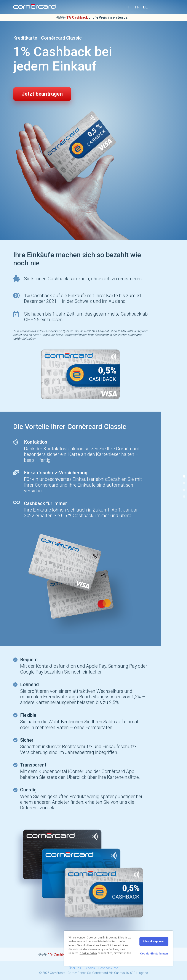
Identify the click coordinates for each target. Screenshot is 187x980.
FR (137, 7)
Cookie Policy (88, 953)
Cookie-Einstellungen (154, 953)
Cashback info (108, 968)
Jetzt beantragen (42, 94)
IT (129, 7)
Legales (90, 968)
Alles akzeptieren (154, 941)
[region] (118, 948)
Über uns (75, 968)
